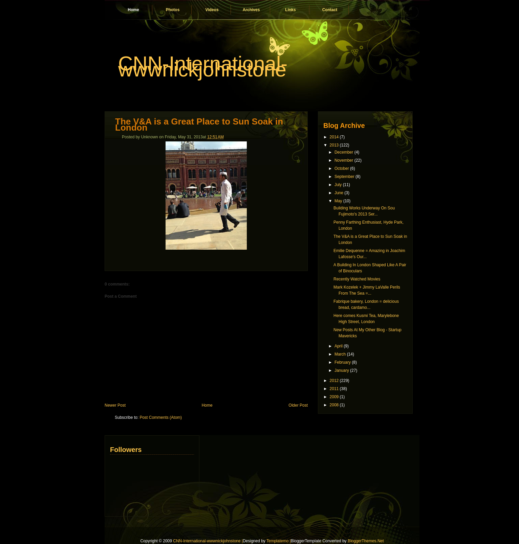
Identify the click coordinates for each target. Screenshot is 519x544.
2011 (334, 388)
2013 (334, 145)
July (338, 184)
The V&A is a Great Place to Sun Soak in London (199, 124)
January (341, 370)
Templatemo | (278, 541)
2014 (334, 137)
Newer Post (115, 405)
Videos (211, 9)
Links (290, 9)
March (340, 354)
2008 (334, 405)
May (338, 201)
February (342, 362)
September (344, 176)
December (343, 152)
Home (133, 9)
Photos (173, 9)
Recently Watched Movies (356, 279)
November (343, 160)
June (338, 192)
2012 (334, 380)
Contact (330, 9)
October (341, 168)
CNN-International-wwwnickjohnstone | (208, 541)
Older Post (298, 405)
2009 (334, 396)
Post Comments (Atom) (160, 417)
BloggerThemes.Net (366, 541)
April (338, 346)
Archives (251, 9)
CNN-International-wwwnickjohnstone (202, 66)
